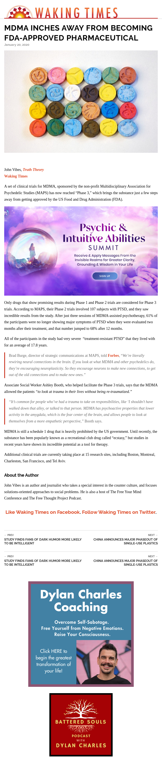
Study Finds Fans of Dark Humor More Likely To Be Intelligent (44, 539)
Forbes (113, 355)
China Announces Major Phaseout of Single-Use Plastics (121, 539)
